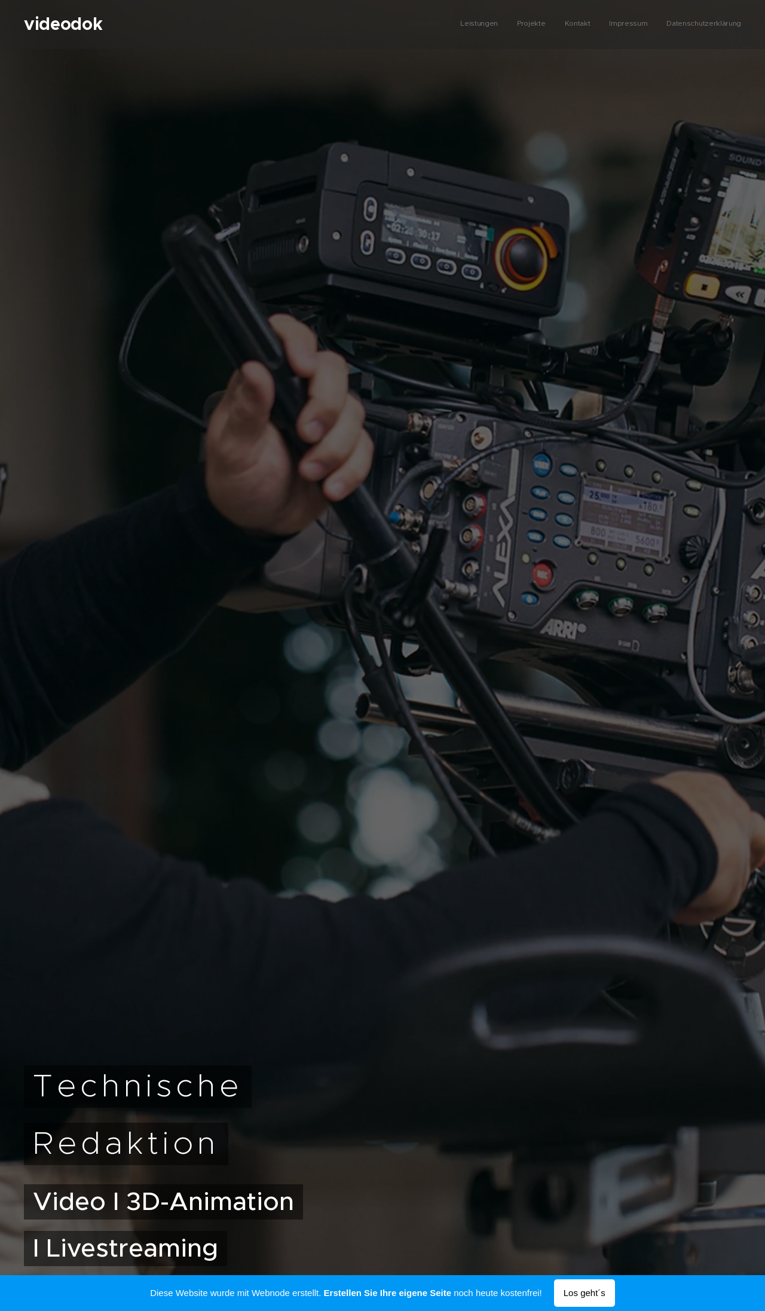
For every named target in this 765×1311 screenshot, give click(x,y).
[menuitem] (648, 24)
